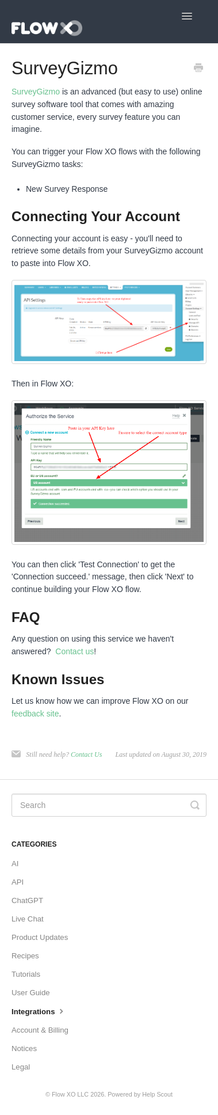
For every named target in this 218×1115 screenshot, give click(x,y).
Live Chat (28, 919)
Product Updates (40, 937)
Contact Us (86, 754)
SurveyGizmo (36, 91)
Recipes (25, 955)
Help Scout (157, 1094)
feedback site (35, 713)
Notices (24, 1048)
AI (15, 863)
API (18, 882)
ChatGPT (27, 900)
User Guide (31, 992)
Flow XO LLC (70, 1094)
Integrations (39, 1011)
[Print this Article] (198, 69)
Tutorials (26, 974)
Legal (21, 1067)
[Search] (109, 805)
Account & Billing (40, 1030)
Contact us (74, 651)
